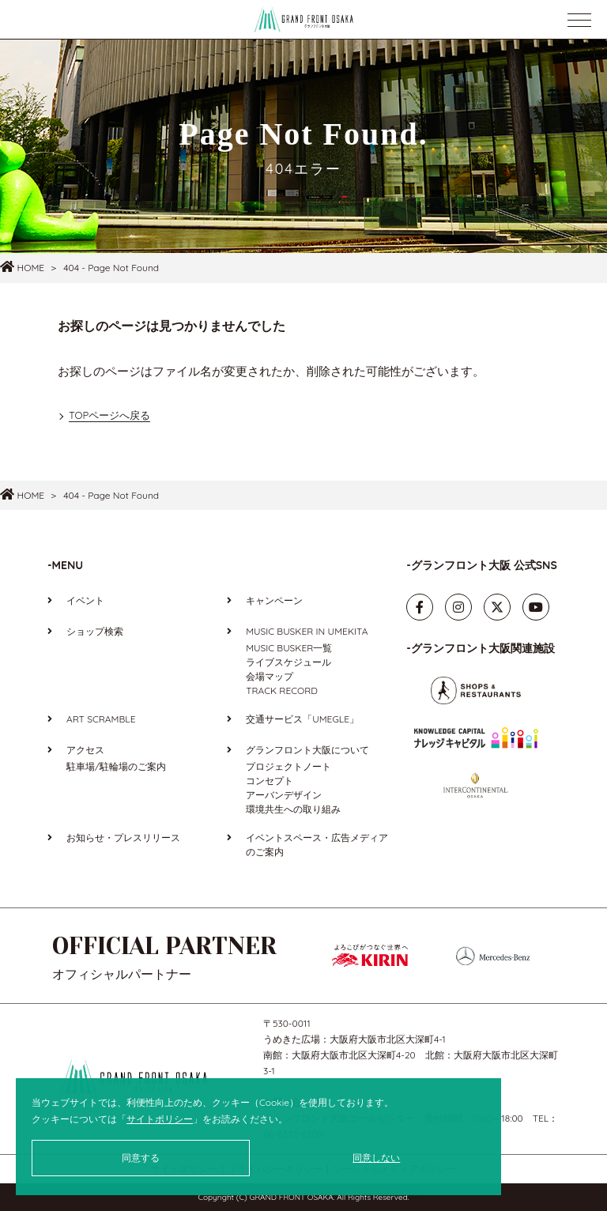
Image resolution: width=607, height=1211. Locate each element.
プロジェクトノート (288, 766)
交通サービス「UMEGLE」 (302, 719)
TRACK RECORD (282, 690)
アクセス (85, 750)
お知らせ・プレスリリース (123, 837)
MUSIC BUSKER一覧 (289, 648)
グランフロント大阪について (307, 750)
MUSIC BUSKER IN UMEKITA (307, 631)
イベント (85, 600)
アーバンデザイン (284, 795)
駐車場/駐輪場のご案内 (116, 766)
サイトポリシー (159, 1119)
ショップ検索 (94, 631)
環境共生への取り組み (293, 809)
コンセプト (269, 781)
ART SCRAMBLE (100, 719)
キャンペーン (274, 600)
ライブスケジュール (288, 662)
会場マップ (269, 676)
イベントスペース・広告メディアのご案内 (317, 845)
